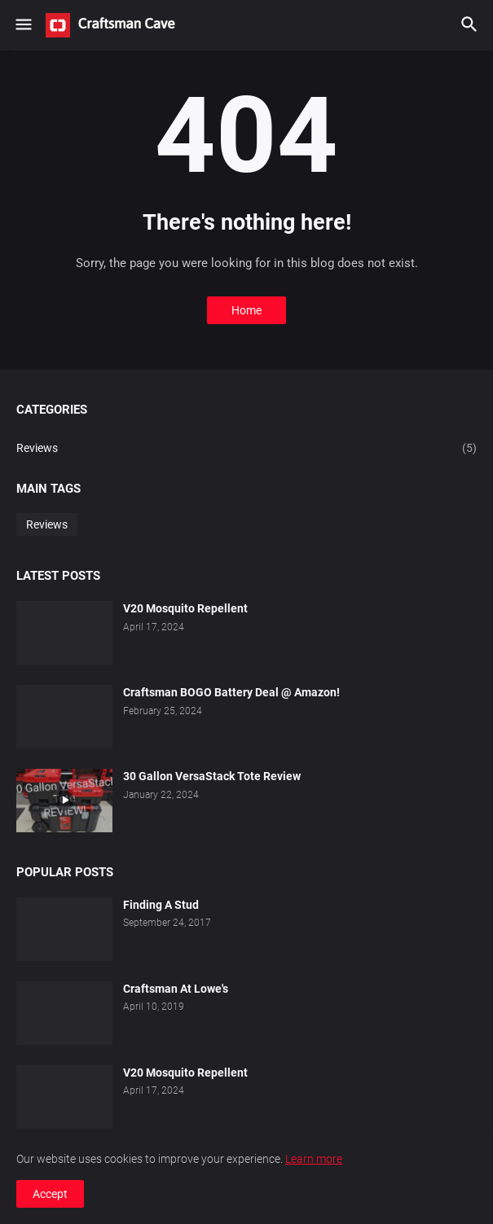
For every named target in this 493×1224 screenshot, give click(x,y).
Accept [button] (50, 1193)
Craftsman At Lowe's (175, 988)
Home (246, 310)
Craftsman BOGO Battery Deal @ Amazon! (231, 692)
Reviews (246, 449)
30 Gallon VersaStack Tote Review (212, 776)
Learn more (313, 1158)
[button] (22, 25)
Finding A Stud (161, 904)
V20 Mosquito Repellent (185, 608)
